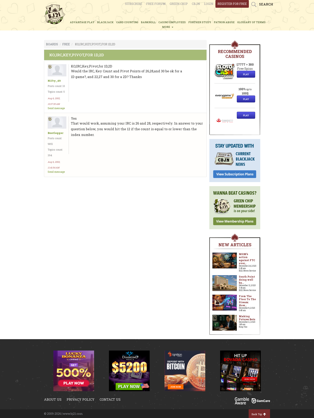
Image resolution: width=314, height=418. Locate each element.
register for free (232, 4)
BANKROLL (148, 22)
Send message (56, 108)
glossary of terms (251, 22)
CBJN (196, 4)
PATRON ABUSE (224, 22)
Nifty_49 (54, 80)
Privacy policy (80, 399)
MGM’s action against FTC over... (247, 258)
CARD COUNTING (127, 22)
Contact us (110, 399)
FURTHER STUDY (199, 22)
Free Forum (156, 4)
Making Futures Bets (247, 318)
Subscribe (133, 4)
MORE (167, 27)
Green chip (179, 4)
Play (246, 74)
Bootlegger (55, 133)
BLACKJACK (105, 22)
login (208, 4)
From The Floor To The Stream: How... (247, 300)
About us (52, 399)
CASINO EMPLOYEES (172, 22)
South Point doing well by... (247, 279)
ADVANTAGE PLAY (82, 22)
